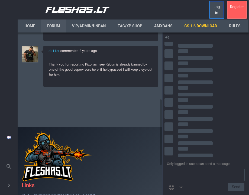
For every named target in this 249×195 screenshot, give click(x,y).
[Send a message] (206, 175)
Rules (234, 26)
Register (237, 7)
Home (29, 26)
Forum (53, 26)
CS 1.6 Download (201, 26)
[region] (90, 113)
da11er (53, 51)
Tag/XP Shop (130, 26)
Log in (217, 10)
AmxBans (163, 26)
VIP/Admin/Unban (89, 26)
